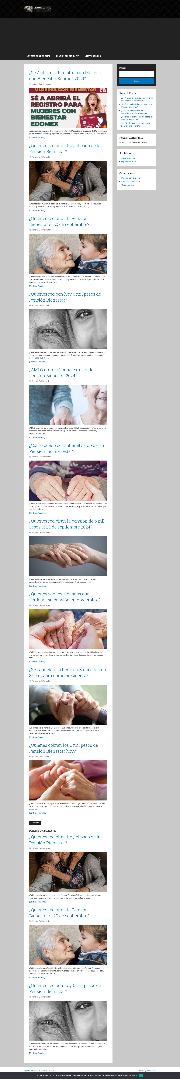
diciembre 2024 (128, 158)
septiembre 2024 (128, 161)
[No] (177, 1075)
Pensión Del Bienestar (67, 56)
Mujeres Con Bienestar (39, 56)
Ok (141, 1075)
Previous (35, 827)
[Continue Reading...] (37, 138)
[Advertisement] (90, 35)
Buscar (122, 68)
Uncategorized (93, 56)
